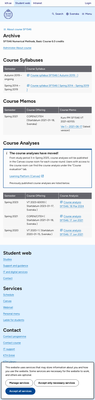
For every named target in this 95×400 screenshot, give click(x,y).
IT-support (9, 349)
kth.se (8, 3)
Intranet (37, 3)
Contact (8, 278)
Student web (22, 3)
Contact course (12, 342)
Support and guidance (15, 265)
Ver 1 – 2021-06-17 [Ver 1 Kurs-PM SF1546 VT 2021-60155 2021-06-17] (71, 126)
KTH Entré (9, 355)
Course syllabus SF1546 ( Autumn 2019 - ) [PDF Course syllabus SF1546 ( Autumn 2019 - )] (54, 75)
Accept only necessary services (56, 382)
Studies (7, 259)
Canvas (7, 300)
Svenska (74, 13)
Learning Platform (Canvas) (25, 176)
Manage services (19, 382)
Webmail (8, 307)
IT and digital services (15, 271)
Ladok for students (13, 319)
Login (88, 3)
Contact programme (14, 336)
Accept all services (20, 391)
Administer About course (17, 47)
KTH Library (9, 361)
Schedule (8, 294)
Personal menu (11, 313)
